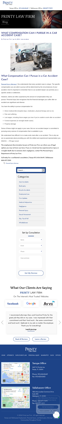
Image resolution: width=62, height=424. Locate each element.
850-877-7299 (48, 8)
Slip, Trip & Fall (23, 218)
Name (41, 240)
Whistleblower (23, 223)
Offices (58, 355)
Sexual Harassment (25, 214)
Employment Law (24, 194)
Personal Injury (23, 210)
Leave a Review (40, 339)
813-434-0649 (23, 8)
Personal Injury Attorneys (8, 84)
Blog (52, 355)
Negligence (22, 206)
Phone (41, 251)
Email (41, 245)
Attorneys (10, 355)
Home (3, 355)
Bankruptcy (22, 186)
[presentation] (2, 322)
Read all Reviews (21, 339)
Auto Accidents (25, 39)
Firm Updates (23, 198)
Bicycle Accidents (24, 190)
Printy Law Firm (7, 39)
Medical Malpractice (25, 202)
